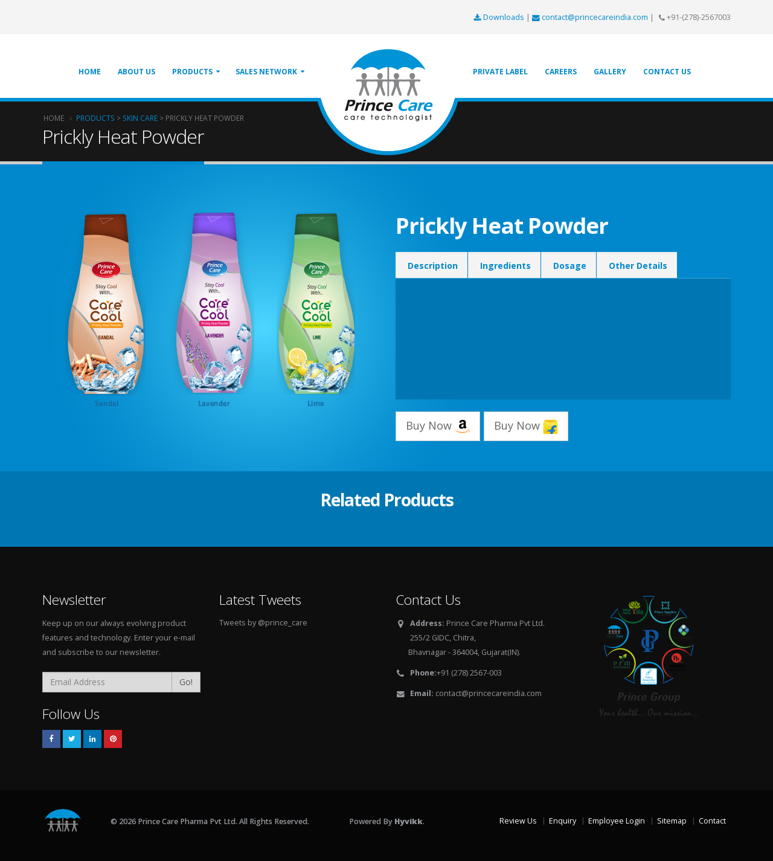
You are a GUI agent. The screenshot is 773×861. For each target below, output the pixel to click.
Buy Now (438, 426)
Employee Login (616, 821)
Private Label (500, 71)
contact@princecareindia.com (591, 17)
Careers (561, 71)
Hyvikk (408, 821)
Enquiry (562, 821)
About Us (136, 71)
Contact (712, 821)
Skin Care (140, 118)
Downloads (500, 17)
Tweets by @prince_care (263, 623)
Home (90, 71)
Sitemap (672, 821)
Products (192, 71)
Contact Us (667, 71)
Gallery (610, 71)
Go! (186, 682)
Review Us (518, 821)
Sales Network (266, 71)
